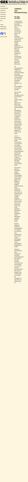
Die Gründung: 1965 (4, 8)
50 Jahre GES (3, 6)
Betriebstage (9, 4)
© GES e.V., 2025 (3, 36)
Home (1, 4)
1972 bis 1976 (3, 12)
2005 (1, 20)
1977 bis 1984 (3, 14)
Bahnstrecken (14, 4)
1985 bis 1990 (3, 16)
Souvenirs (24, 4)
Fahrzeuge (20, 4)
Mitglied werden (3, 26)
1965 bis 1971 (3, 10)
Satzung (1, 24)
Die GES (4, 4)
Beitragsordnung (3, 28)
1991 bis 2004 (3, 18)
